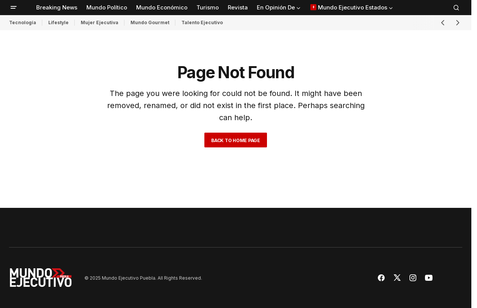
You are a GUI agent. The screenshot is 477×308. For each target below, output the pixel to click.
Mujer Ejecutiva (99, 22)
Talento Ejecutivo (202, 22)
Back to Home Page (235, 140)
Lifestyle (58, 22)
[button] (13, 7)
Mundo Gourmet (149, 22)
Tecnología (22, 22)
